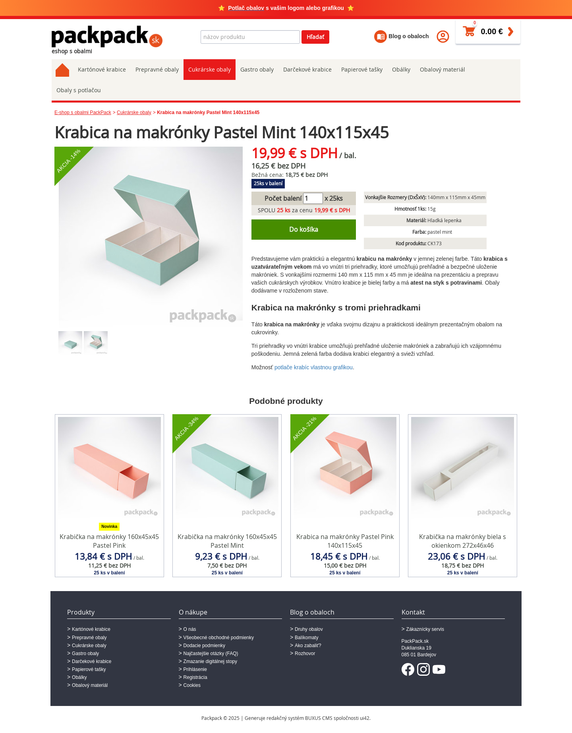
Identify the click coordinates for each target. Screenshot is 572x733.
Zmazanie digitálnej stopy (210, 661)
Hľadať (315, 37)
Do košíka (303, 229)
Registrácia (195, 677)
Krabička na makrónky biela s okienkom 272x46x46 (462, 541)
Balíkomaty (306, 637)
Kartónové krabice (102, 69)
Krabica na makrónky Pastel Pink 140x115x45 (345, 541)
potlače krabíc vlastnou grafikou (313, 367)
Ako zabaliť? (308, 645)
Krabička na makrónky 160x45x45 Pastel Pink (109, 541)
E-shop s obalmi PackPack (82, 112)
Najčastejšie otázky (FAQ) (211, 653)
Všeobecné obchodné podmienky (219, 637)
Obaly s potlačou (78, 90)
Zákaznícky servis (425, 629)
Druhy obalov (309, 629)
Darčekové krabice (307, 69)
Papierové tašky (362, 69)
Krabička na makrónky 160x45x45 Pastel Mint (227, 541)
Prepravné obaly (157, 69)
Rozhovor (305, 653)
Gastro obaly (257, 69)
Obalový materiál (442, 69)
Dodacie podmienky (204, 645)
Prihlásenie (195, 669)
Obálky (401, 69)
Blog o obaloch (401, 36)
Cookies (192, 685)
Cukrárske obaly (209, 69)
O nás (190, 629)
